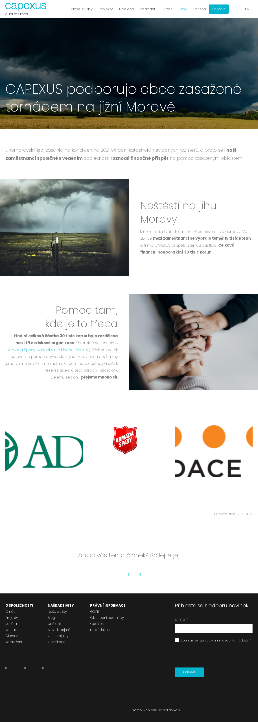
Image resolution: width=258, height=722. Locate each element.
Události (54, 623)
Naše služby (57, 611)
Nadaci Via (47, 349)
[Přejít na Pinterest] (43, 669)
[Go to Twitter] (129, 575)
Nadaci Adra (72, 349)
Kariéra (11, 623)
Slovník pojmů (59, 629)
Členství (11, 635)
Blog (51, 617)
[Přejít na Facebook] (15, 669)
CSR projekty (58, 635)
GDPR (94, 611)
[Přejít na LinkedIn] (6, 669)
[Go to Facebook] (118, 575)
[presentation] (209, 655)
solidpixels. (171, 710)
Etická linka (99, 629)
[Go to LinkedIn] (140, 575)
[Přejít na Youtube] (34, 669)
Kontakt (11, 629)
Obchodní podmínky (107, 617)
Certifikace (57, 641)
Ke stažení (13, 641)
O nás (10, 611)
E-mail (181, 619)
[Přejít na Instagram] (25, 669)
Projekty (11, 617)
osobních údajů (235, 640)
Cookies (97, 623)
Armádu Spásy (21, 349)
